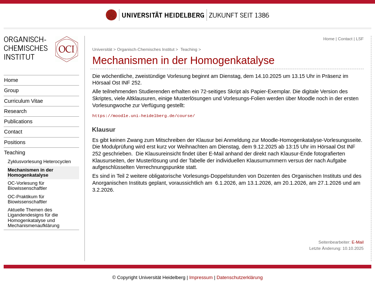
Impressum (201, 277)
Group (11, 90)
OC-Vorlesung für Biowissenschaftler (27, 185)
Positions (14, 142)
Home (11, 80)
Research (15, 111)
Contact (13, 132)
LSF (360, 39)
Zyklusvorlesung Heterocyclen (39, 161)
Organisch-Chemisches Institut (146, 49)
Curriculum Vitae (23, 101)
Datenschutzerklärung (239, 277)
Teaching (14, 152)
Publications (18, 121)
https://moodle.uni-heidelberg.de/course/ (143, 116)
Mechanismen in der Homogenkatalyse (30, 172)
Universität (102, 49)
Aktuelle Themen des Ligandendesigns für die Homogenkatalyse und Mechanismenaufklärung (33, 217)
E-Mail (358, 242)
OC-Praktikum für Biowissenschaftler (27, 199)
